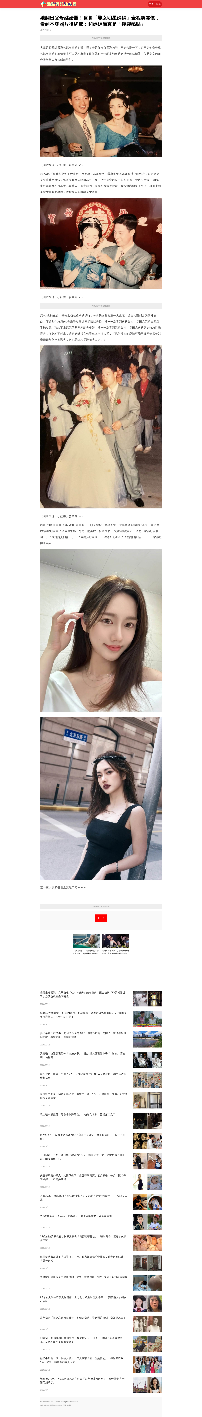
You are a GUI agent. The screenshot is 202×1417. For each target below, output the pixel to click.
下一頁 (101, 918)
